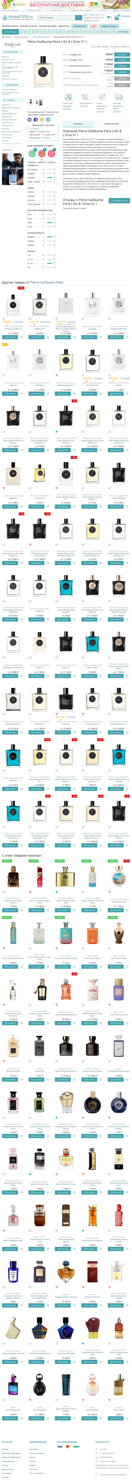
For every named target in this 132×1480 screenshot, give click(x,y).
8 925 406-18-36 (106, 1457)
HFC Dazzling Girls (119, 902)
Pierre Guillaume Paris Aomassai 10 (66, 837)
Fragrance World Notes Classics (13, 902)
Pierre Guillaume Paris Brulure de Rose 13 (92, 837)
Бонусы (32, 1461)
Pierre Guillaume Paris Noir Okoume (13, 442)
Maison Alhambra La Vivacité (119, 1297)
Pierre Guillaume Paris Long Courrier (118, 780)
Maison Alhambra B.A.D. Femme (92, 1184)
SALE (93, 26)
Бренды (5, 1449)
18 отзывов (45, 322)
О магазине (6, 1473)
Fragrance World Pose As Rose (13, 1128)
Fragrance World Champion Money (66, 1128)
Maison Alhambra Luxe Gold (13, 1353)
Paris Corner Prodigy (119, 958)
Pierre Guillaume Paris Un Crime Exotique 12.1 (92, 555)
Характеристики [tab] (112, 124)
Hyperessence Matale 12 (11, 132)
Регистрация (125, 10)
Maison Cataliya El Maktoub (66, 1071)
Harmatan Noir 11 (8, 126)
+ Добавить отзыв (119, 201)
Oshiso (119, 385)
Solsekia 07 (39, 611)
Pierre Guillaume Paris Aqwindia (66, 611)
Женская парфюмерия (11, 1453)
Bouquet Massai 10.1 (9, 114)
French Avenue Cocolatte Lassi (39, 1240)
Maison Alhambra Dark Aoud (119, 1184)
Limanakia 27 (39, 724)
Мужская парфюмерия (11, 1457)
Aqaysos (5, 111)
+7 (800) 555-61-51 (96, 15)
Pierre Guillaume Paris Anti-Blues (118, 667)
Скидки (102, 10)
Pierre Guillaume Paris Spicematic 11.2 (39, 837)
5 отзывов (18, 322)
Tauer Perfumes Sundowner (39, 1353)
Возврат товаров (36, 1453)
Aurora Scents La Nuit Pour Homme (118, 1128)
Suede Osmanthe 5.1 (13, 724)
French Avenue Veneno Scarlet (119, 1240)
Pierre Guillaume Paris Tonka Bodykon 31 (92, 442)
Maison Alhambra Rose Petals (13, 1184)
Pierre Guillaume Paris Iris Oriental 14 (92, 498)
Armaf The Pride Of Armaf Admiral (66, 1410)
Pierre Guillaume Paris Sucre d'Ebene (119, 837)
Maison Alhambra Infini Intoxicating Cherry (40, 1297)
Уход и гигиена (8, 1461)
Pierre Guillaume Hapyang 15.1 (11, 63)
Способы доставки (34, 10)
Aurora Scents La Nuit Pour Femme (92, 1128)
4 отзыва (71, 322)
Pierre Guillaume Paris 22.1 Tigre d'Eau (13, 611)
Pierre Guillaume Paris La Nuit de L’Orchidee (118, 611)
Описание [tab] (78, 124)
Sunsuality (92, 329)
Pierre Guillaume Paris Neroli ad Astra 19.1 (119, 555)
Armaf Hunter (119, 1410)
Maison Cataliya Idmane (92, 1071)
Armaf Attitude (92, 1410)
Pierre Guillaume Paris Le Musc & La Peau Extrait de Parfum (66, 329)
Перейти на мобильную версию (113, 1475)
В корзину (122, 54)
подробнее (67, 109)
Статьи (5, 1465)
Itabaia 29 (5, 141)
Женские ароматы (10, 26)
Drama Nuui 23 (7, 123)
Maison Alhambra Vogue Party (39, 902)
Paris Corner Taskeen (92, 958)
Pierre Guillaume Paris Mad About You (13, 555)
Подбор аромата (109, 26)
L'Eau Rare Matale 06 (9, 90)
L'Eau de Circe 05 (8, 60)
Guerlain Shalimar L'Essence (66, 1297)
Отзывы (5, 1477)
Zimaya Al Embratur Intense (118, 1071)
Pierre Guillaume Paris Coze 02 (39, 780)
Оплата (32, 1457)
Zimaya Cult (39, 1071)
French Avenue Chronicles (92, 1241)
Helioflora (5, 129)
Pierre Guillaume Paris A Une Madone (92, 611)
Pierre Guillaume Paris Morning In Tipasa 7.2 (66, 555)
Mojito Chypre (92, 668)
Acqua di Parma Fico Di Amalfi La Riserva (13, 1297)
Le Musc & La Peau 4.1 (13, 329)
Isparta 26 (5, 57)
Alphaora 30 (6, 105)
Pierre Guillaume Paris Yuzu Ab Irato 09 (12, 72)
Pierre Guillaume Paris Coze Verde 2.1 (66, 780)
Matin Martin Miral (13, 1071)
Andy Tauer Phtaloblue (66, 1353)
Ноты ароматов (36, 1473)
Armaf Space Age (13, 1410)
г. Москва (14, 10)
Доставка (33, 1449)
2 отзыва (71, 717)
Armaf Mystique (39, 1410)
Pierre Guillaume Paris (46, 282)
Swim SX (13, 385)
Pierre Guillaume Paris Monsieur (10, 93)
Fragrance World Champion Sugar (92, 1353)
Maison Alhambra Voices (66, 1184)
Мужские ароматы (28, 26)
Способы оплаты (55, 10)
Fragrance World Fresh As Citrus (39, 1128)
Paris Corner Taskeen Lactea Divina (40, 958)
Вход (117, 10)
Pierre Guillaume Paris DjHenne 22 (92, 780)
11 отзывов (124, 378)
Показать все (7, 150)
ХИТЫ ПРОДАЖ (10, 32)
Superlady (5, 76)
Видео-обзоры (8, 1469)
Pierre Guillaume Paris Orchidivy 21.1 (39, 442)
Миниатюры (64, 26)
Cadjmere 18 (6, 117)
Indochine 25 (6, 135)
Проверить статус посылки (81, 10)
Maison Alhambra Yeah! (39, 1184)
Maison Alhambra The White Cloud (92, 902)
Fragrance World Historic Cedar (39, 1015)
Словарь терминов (101, 47)
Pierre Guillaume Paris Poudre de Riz (10, 67)
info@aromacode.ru (108, 1461)
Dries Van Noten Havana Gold (118, 1353)
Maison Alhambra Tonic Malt (66, 902)
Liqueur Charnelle (119, 498)
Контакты (33, 1469)
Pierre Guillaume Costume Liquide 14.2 (119, 442)
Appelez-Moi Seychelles (10, 108)
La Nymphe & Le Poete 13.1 (13, 668)
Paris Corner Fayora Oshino (13, 958)
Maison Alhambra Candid (13, 1241)
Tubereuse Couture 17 (10, 79)
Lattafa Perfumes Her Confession (13, 1015)
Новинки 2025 (79, 26)
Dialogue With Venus (9, 120)
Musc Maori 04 (92, 385)
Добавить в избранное (120, 47)
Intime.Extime (7, 138)
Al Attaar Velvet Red (92, 1297)
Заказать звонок (91, 20)
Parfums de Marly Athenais (66, 1015)
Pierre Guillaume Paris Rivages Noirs (13, 837)
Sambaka (13, 780)
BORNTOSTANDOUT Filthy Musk (92, 1015)
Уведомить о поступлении (122, 78)
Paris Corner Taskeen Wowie (66, 958)
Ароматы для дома (48, 26)
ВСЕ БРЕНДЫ (122, 32)
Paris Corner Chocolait (118, 1015)
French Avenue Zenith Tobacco (66, 1240)
